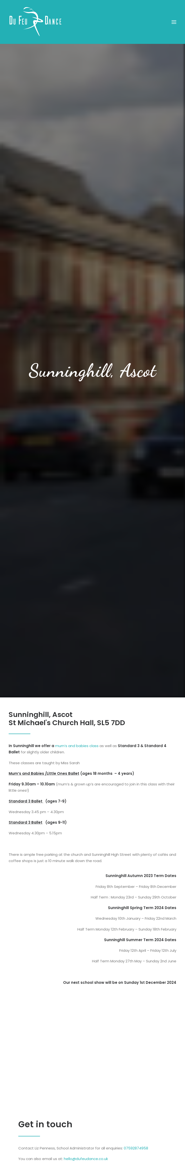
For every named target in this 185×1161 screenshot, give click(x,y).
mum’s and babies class (77, 729)
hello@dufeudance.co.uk (86, 1142)
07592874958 (136, 1131)
